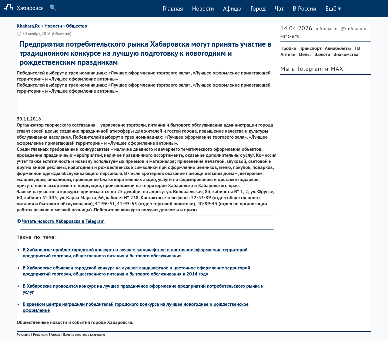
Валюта (322, 54)
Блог (67, 335)
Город (258, 8)
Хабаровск (22, 8)
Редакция (40, 335)
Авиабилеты (338, 48)
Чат (279, 8)
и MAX (334, 69)
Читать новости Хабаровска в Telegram (63, 221)
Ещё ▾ (333, 8)
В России (304, 8)
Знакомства (346, 54)
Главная (172, 8)
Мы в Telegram (301, 69)
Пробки (288, 48)
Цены (305, 54)
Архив (56, 335)
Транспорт (310, 48)
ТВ (357, 48)
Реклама (23, 335)
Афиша (232, 8)
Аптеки (287, 54)
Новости (203, 8)
